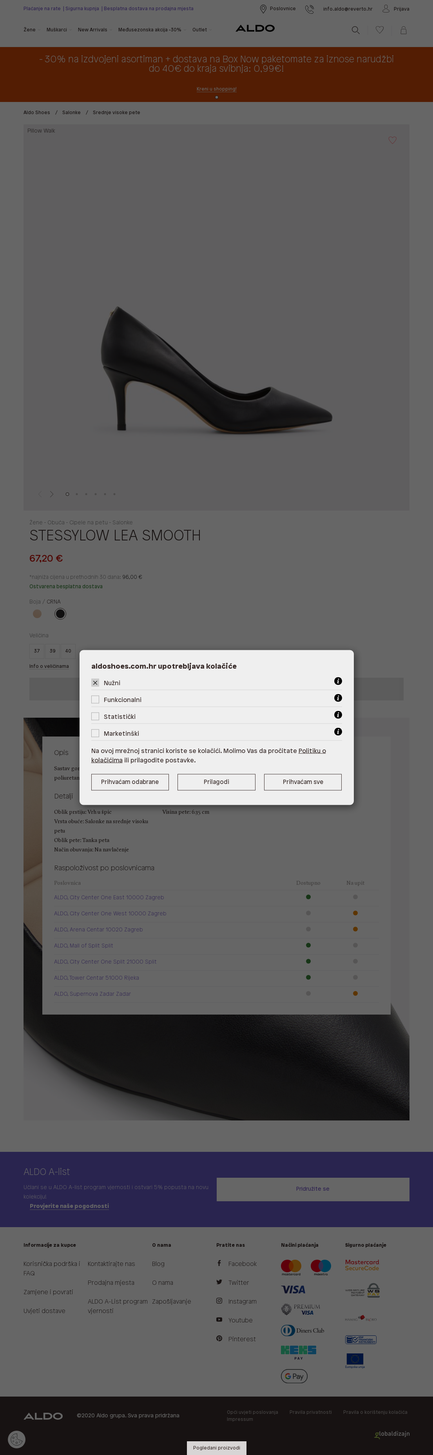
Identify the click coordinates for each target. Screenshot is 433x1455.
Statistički (120, 717)
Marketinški (121, 734)
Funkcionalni (122, 700)
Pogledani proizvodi (216, 1448)
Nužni (112, 683)
